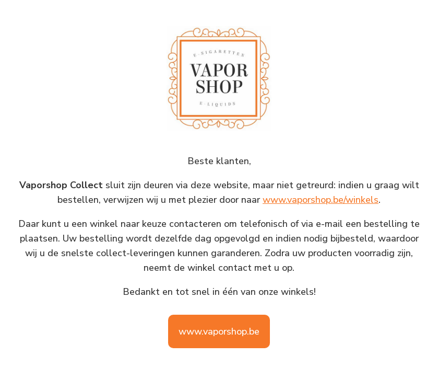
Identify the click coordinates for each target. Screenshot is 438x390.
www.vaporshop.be (219, 331)
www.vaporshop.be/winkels (320, 199)
